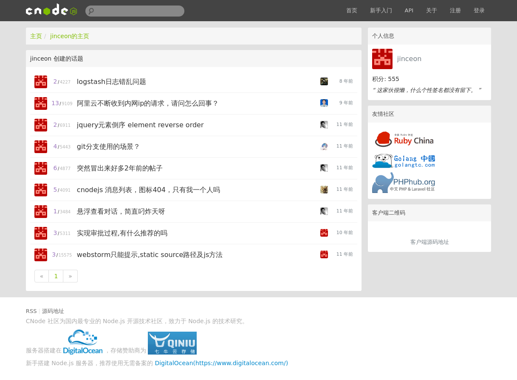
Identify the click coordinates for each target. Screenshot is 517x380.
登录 (479, 10)
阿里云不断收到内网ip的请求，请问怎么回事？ (148, 103)
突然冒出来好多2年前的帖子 (120, 168)
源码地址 (53, 311)
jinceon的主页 (69, 36)
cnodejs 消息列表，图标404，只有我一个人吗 (148, 190)
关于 (431, 10)
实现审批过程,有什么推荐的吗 (122, 233)
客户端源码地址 (429, 242)
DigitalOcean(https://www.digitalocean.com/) (221, 363)
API (409, 10)
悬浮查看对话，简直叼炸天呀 (121, 211)
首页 (351, 10)
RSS (31, 311)
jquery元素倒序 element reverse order (140, 125)
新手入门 (381, 10)
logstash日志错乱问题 (111, 82)
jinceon (409, 59)
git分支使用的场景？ (108, 146)
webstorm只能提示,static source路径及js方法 (150, 255)
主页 (36, 36)
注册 (455, 10)
